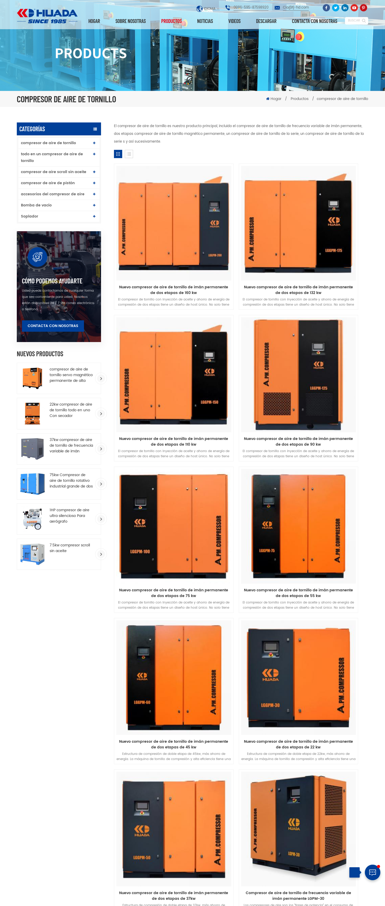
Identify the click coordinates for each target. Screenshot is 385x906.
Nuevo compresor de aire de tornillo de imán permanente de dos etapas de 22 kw (241, 478)
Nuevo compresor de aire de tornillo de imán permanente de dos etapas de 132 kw (241, 252)
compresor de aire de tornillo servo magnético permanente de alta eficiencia (71, 375)
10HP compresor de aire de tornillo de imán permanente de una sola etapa (237, 811)
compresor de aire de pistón (48, 183)
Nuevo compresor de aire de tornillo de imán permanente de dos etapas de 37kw (327, 478)
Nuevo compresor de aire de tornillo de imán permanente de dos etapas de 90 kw (155, 365)
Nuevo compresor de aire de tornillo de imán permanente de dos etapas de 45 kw (155, 478)
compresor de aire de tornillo (48, 143)
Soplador (29, 216)
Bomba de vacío (36, 205)
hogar (42, 657)
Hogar (94, 21)
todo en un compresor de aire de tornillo (52, 157)
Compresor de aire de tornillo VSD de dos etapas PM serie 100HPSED (327, 592)
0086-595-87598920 (251, 7)
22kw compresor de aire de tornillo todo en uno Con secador (71, 410)
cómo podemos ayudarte (52, 281)
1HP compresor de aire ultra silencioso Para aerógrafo (69, 515)
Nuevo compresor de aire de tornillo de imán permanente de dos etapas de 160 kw (154, 252)
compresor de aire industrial (151, 834)
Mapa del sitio (346, 897)
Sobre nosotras (131, 21)
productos (84, 657)
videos (234, 21)
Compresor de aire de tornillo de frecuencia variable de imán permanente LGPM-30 (155, 592)
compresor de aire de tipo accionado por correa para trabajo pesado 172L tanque (237, 850)
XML (364, 897)
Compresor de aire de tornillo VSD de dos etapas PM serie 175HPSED (241, 592)
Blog (297, 657)
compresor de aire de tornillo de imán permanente (156, 799)
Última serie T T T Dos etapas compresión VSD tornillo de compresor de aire (228, 793)
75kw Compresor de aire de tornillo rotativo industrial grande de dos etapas (71, 480)
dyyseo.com (218, 897)
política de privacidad (192, 666)
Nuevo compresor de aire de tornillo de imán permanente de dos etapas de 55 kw (327, 365)
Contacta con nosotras (314, 21)
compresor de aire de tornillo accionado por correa (153, 855)
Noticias (205, 21)
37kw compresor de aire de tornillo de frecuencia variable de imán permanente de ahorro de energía (71, 445)
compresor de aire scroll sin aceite (53, 172)
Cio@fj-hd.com (296, 7)
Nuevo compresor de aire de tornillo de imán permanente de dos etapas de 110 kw (327, 252)
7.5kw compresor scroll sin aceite (70, 548)
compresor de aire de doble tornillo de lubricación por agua (235, 868)
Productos (171, 21)
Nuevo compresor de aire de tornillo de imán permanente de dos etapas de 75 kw (241, 365)
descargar (266, 21)
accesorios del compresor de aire (52, 194)
